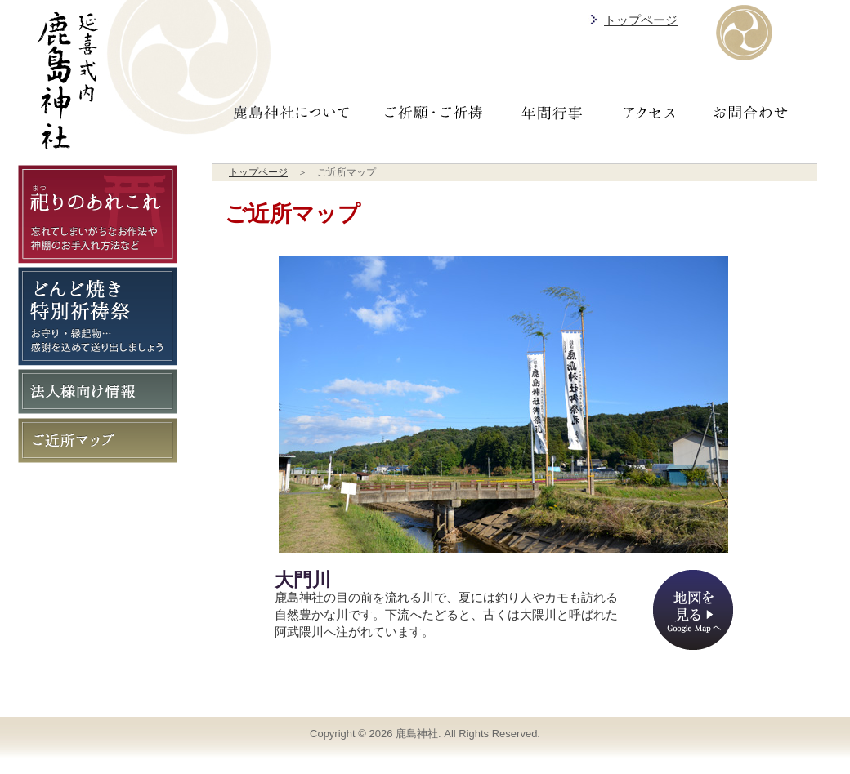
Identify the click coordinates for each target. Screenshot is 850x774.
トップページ (641, 20)
